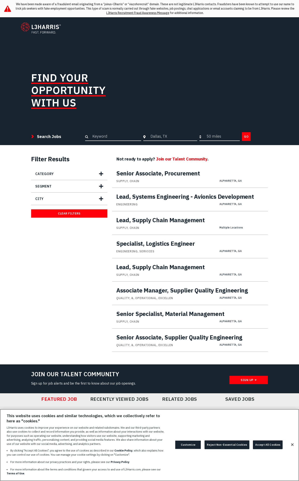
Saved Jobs (240, 399)
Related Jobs (179, 399)
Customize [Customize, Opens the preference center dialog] (188, 446)
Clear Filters (69, 213)
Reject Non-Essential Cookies (227, 446)
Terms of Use (15, 475)
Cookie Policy (123, 452)
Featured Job (59, 399)
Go (246, 136)
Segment (43, 186)
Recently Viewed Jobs (119, 399)
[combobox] (172, 136)
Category (44, 174)
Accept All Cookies (267, 446)
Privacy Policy (120, 463)
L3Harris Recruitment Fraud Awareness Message (137, 13)
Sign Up (247, 380)
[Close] (292, 446)
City (39, 199)
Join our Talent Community (181, 159)
